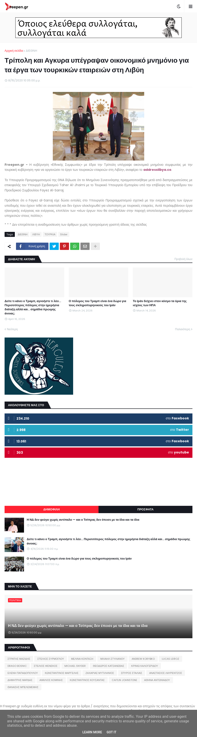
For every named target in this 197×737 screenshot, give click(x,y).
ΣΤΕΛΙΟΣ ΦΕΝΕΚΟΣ (45, 666)
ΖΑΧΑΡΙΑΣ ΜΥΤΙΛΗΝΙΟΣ (99, 673)
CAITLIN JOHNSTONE (124, 680)
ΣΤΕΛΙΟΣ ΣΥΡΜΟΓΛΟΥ (50, 659)
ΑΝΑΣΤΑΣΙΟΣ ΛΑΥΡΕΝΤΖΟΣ (165, 673)
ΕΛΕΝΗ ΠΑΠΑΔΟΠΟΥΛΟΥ (23, 673)
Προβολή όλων (183, 259)
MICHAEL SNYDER (75, 666)
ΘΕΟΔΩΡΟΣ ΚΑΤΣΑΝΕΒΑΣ (108, 666)
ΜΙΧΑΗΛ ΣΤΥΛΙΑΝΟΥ (112, 659)
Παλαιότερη (182, 329)
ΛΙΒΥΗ (36, 234)
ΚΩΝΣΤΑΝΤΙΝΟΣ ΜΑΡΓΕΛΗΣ (61, 673)
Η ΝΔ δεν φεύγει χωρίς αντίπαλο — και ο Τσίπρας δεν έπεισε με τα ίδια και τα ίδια (83, 520)
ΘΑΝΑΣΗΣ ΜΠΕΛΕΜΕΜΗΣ (23, 687)
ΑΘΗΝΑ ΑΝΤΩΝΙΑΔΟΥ (157, 680)
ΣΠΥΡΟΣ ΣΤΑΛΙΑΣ (131, 673)
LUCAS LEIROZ (170, 659)
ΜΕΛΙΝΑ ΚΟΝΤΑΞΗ (82, 659)
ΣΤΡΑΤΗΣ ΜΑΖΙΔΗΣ (19, 659)
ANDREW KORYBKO (143, 659)
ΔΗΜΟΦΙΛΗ (51, 509)
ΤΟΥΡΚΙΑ (50, 234)
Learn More (92, 732)
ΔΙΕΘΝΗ (31, 50)
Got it (111, 732)
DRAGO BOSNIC (17, 666)
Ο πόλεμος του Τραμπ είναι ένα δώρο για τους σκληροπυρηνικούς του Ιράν (97, 303)
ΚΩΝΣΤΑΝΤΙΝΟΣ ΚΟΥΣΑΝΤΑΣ (87, 680)
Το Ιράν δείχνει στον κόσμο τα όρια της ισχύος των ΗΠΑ (160, 303)
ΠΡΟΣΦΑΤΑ (145, 509)
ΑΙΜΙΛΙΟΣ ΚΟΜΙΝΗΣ (51, 680)
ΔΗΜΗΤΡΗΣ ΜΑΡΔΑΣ (20, 680)
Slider (63, 234)
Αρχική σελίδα (14, 50)
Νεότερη (12, 329)
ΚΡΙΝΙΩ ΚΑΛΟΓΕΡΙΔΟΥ (144, 666)
